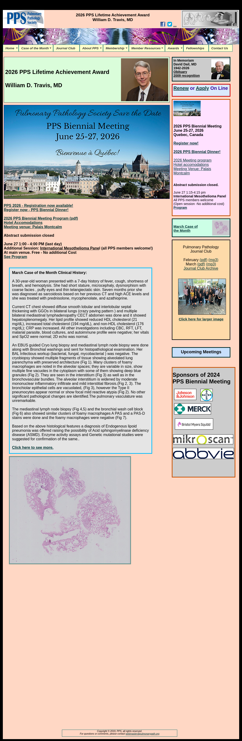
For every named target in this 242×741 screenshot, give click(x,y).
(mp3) (213, 260)
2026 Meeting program (192, 160)
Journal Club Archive (201, 268)
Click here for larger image (201, 319)
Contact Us (220, 48)
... (175, 25)
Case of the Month (36, 48)
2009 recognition (186, 75)
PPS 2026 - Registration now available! (38, 206)
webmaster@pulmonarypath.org (142, 733)
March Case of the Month (185, 228)
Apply (202, 88)
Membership (116, 48)
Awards (174, 48)
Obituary (180, 72)
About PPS (91, 48)
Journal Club (66, 48)
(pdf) (203, 260)
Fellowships (196, 48)
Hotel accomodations (191, 165)
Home (10, 48)
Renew (181, 88)
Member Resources (146, 48)
